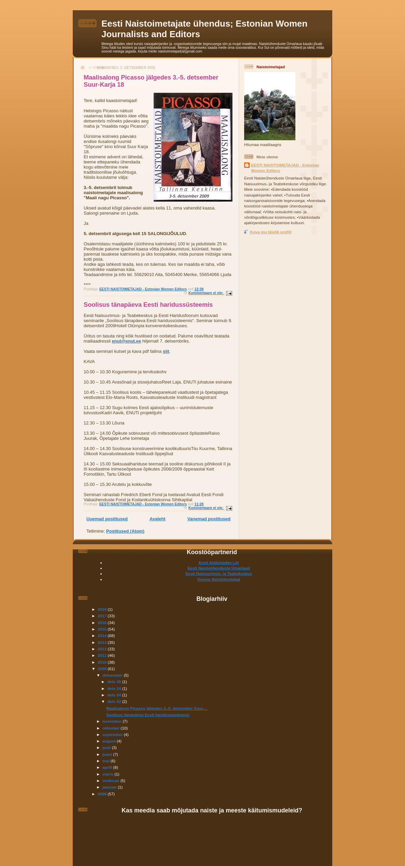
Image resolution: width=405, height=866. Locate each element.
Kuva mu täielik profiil (270, 232)
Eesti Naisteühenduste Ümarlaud (218, 568)
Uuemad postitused (107, 518)
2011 (103, 655)
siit (166, 351)
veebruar (111, 780)
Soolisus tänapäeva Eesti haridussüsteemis (148, 304)
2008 (103, 794)
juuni (107, 754)
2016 (103, 622)
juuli (107, 747)
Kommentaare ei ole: (206, 293)
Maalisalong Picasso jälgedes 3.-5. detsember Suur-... (157, 708)
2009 (103, 668)
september (113, 734)
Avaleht (157, 518)
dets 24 (114, 688)
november (112, 721)
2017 (103, 616)
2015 (103, 629)
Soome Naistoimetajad (218, 579)
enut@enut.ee (126, 341)
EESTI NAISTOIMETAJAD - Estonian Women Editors (285, 168)
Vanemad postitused (209, 518)
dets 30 (114, 681)
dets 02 (114, 701)
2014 (103, 635)
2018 (103, 609)
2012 (103, 649)
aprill (107, 767)
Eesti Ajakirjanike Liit (219, 562)
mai (106, 761)
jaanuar (110, 787)
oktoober (111, 728)
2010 (103, 662)
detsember (113, 675)
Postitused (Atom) (125, 531)
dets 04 (114, 695)
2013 (103, 642)
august (109, 741)
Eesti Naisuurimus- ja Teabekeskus (218, 573)
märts (108, 774)
